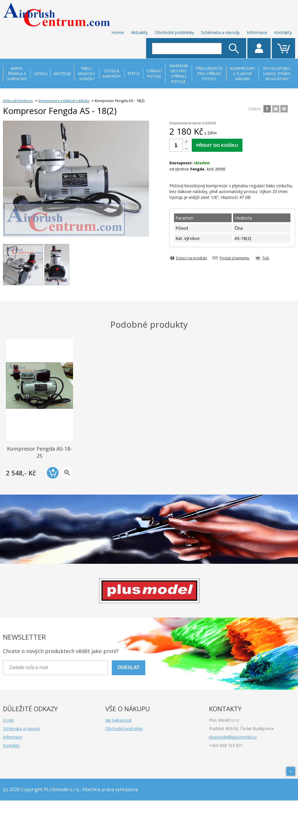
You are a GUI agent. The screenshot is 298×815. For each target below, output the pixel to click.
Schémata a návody (220, 32)
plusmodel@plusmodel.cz (233, 737)
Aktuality (139, 32)
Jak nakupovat (118, 720)
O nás (8, 720)
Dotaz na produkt (191, 258)
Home (117, 32)
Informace (257, 32)
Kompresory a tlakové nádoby (63, 100)
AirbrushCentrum (18, 100)
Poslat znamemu (234, 258)
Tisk (265, 258)
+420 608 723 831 (226, 745)
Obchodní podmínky (174, 32)
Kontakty (283, 32)
